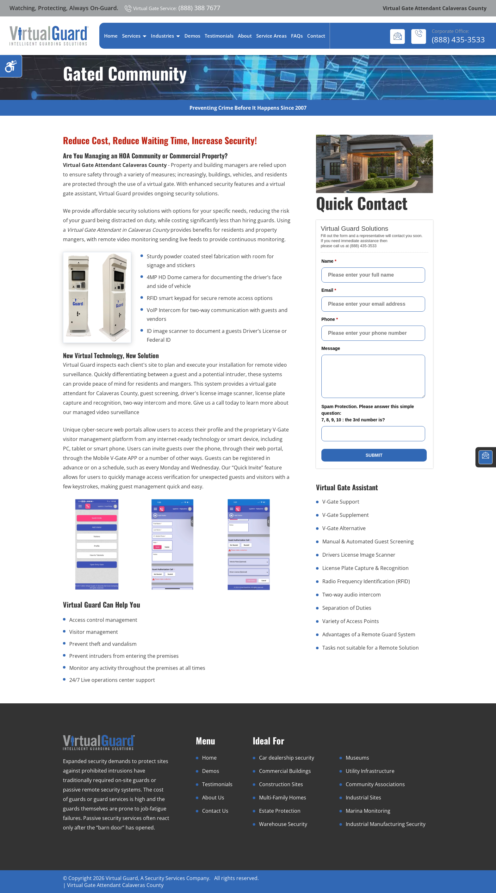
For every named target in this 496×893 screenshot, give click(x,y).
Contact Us (215, 810)
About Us (213, 797)
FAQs (297, 36)
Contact (316, 36)
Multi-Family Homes (282, 797)
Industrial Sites (363, 797)
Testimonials (219, 36)
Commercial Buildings (285, 771)
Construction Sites (281, 784)
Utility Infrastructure (370, 771)
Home (111, 36)
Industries (165, 36)
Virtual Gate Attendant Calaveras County (115, 885)
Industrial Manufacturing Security (385, 824)
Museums (357, 757)
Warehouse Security (283, 824)
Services (134, 36)
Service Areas (271, 36)
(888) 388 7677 (172, 7)
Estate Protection (280, 810)
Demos (192, 36)
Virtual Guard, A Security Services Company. (159, 878)
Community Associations (375, 784)
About (245, 36)
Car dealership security (286, 757)
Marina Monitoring (368, 810)
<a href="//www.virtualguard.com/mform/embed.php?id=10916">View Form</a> (374, 343)
